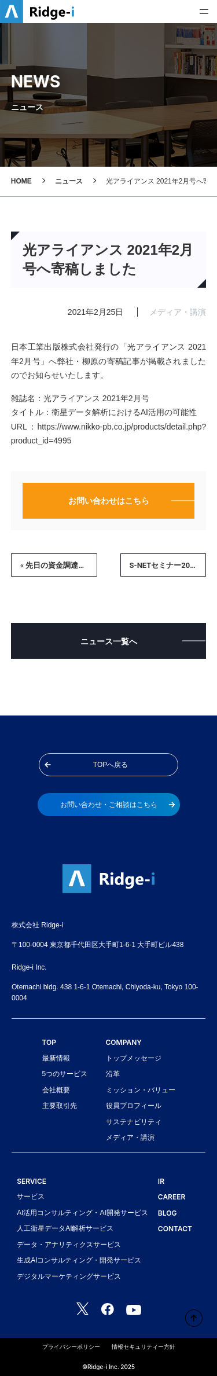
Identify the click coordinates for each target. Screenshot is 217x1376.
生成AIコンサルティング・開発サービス (79, 1260)
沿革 (113, 1074)
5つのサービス (65, 1074)
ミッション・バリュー (140, 1090)
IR (161, 1181)
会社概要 (56, 1090)
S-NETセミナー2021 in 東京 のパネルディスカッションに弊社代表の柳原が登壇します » (168, 565)
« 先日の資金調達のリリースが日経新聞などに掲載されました (58, 565)
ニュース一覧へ (108, 641)
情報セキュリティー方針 (143, 1347)
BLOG (167, 1213)
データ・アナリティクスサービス (69, 1245)
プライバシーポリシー (71, 1347)
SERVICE (31, 1181)
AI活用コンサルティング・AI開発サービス (82, 1213)
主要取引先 (59, 1106)
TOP (49, 1042)
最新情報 (56, 1058)
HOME (21, 181)
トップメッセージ (133, 1058)
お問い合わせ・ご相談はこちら (117, 805)
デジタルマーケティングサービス (69, 1276)
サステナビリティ (133, 1122)
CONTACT (175, 1228)
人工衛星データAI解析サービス (65, 1228)
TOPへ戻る (86, 765)
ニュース (69, 181)
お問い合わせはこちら (108, 500)
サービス (31, 1196)
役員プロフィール (133, 1106)
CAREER (171, 1196)
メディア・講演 (130, 1137)
